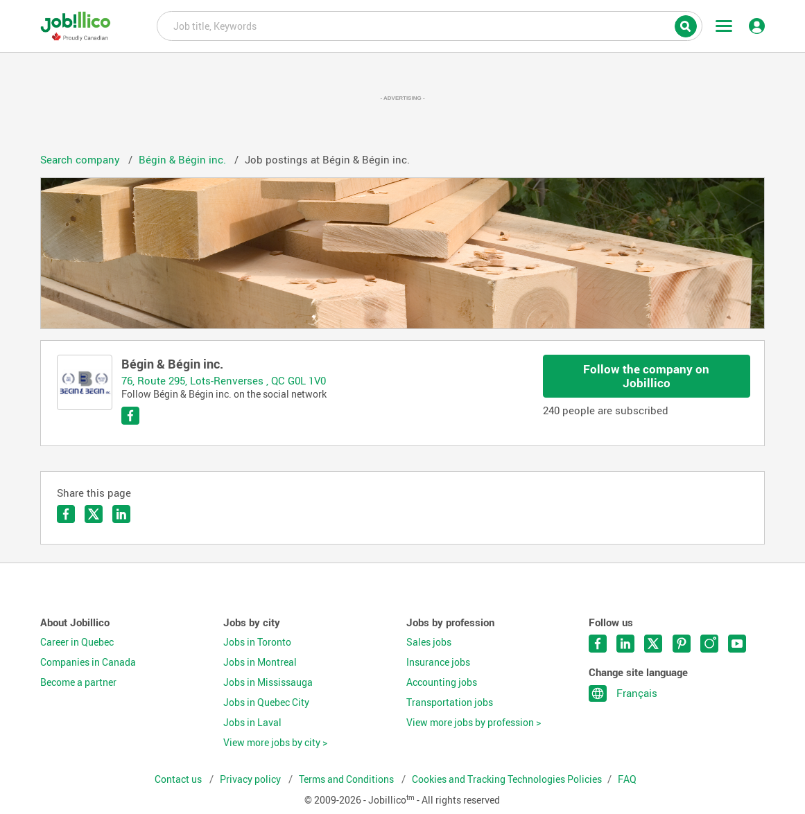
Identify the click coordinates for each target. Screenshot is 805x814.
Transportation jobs (449, 702)
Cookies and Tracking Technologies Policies (507, 779)
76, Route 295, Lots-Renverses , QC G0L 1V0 (223, 380)
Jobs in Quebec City (266, 702)
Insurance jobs (438, 662)
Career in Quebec (77, 642)
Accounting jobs (441, 682)
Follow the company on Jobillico (646, 376)
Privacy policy (251, 779)
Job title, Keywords (429, 25)
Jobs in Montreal (260, 662)
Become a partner (78, 682)
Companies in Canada (88, 662)
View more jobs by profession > (473, 722)
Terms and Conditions (347, 779)
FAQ (627, 779)
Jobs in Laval (252, 722)
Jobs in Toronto (257, 642)
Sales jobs (428, 642)
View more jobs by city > (275, 742)
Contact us (179, 779)
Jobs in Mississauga (268, 682)
